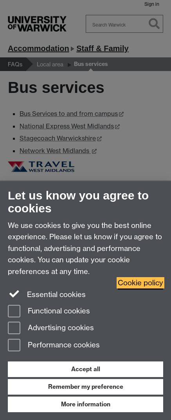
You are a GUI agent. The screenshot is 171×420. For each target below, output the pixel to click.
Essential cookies (47, 294)
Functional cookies (49, 311)
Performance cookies (54, 345)
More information (85, 404)
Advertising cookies (51, 328)
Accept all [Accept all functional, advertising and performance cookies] (85, 369)
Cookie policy (140, 282)
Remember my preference (85, 386)
